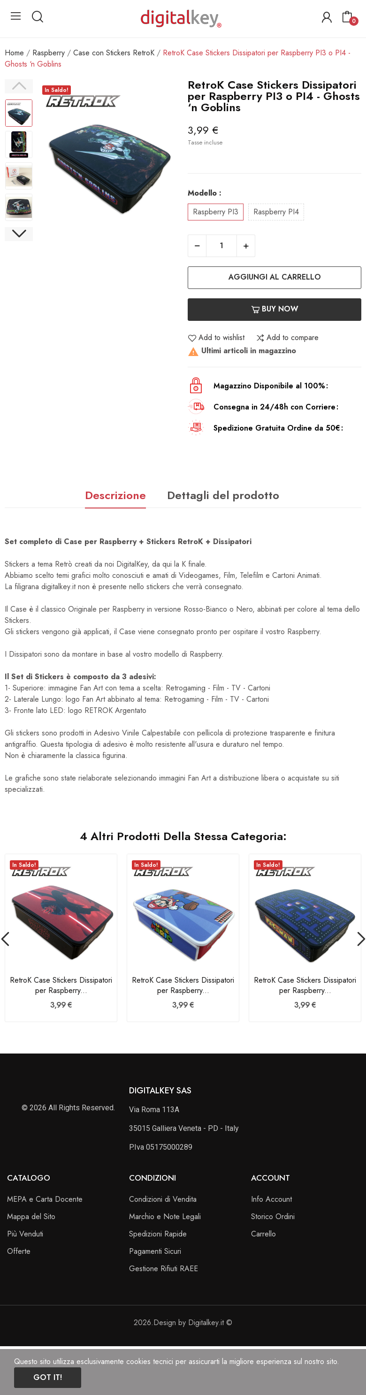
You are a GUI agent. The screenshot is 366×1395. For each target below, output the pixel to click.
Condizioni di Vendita (163, 1199)
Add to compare (287, 337)
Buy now (274, 308)
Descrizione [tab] (115, 495)
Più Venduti (25, 1233)
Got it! (47, 1377)
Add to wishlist (216, 337)
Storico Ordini (273, 1216)
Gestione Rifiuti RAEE (163, 1268)
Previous (19, 86)
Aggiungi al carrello (275, 277)
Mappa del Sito (31, 1216)
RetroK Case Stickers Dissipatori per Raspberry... (61, 985)
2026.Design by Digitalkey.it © (183, 1322)
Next (19, 234)
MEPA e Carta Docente (45, 1199)
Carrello (263, 1233)
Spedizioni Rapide (158, 1233)
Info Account (271, 1199)
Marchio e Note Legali (165, 1216)
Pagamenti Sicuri (155, 1251)
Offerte (18, 1251)
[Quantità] (221, 246)
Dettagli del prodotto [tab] (223, 495)
